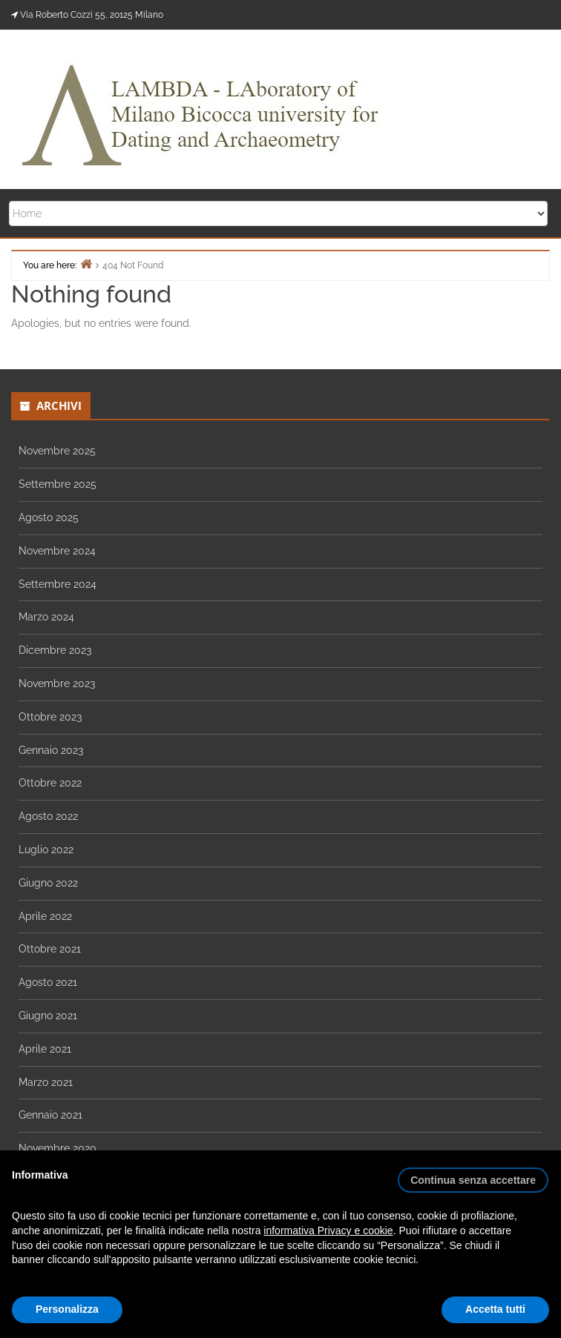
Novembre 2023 (57, 683)
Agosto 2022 (48, 816)
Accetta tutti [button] (495, 1309)
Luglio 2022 (46, 849)
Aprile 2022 (45, 916)
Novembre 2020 (57, 1148)
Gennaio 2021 (50, 1115)
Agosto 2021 (48, 982)
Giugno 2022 (48, 883)
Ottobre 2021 (50, 949)
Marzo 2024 (46, 617)
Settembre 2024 (57, 584)
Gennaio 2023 (51, 750)
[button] (473, 1174)
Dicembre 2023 (55, 650)
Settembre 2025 (57, 484)
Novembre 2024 (57, 551)
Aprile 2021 (45, 1049)
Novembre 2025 (57, 451)
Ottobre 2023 (50, 717)
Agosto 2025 (49, 517)
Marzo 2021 (46, 1082)
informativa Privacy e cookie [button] (328, 1230)
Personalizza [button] (67, 1309)
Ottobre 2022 (50, 783)
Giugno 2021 (48, 1015)
